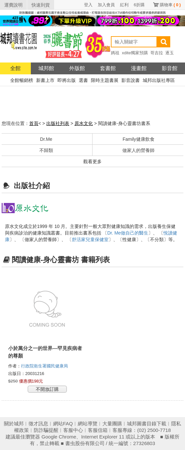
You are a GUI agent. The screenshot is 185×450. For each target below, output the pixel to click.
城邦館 (46, 68)
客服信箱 (98, 430)
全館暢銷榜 (21, 80)
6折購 (139, 4)
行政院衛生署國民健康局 (45, 365)
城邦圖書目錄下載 (146, 423)
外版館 (77, 68)
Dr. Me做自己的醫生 (127, 233)
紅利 (124, 4)
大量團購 (112, 423)
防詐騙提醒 (46, 430)
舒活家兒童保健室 (90, 239)
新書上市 (45, 80)
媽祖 (115, 53)
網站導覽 (87, 423)
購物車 (170, 4)
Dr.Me (46, 139)
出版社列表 (57, 123)
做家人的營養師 (138, 150)
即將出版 (66, 80)
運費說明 (13, 5)
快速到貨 (40, 5)
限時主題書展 (104, 80)
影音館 (169, 68)
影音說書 (130, 80)
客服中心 (73, 430)
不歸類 (46, 150)
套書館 (108, 68)
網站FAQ (63, 423)
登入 (88, 4)
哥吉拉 (156, 53)
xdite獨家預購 (135, 53)
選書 (83, 80)
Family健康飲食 (138, 139)
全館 (15, 68)
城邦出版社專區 (159, 80)
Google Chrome (59, 436)
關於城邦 (14, 423)
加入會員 (106, 4)
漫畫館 (139, 68)
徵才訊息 (38, 423)
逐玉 (169, 53)
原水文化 (83, 123)
